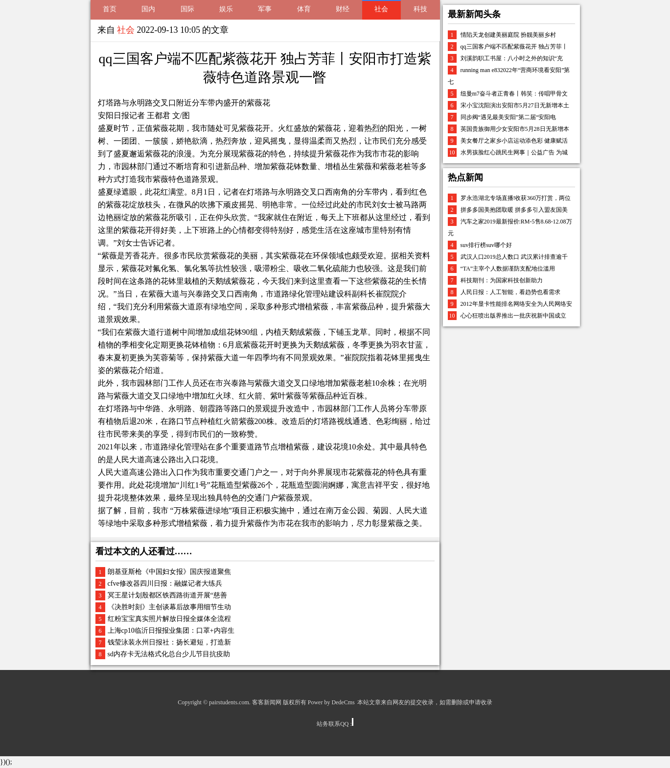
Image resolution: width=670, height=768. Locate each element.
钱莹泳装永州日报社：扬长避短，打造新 (169, 642)
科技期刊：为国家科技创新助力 (502, 280)
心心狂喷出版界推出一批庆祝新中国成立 (513, 315)
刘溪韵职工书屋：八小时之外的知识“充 (512, 58)
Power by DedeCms (331, 702)
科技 (420, 9)
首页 (109, 9)
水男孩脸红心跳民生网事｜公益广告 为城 (514, 152)
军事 (265, 9)
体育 (304, 9)
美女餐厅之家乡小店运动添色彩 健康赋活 (514, 140)
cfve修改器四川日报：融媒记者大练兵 (165, 583)
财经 (342, 9)
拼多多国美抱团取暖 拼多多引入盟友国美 (514, 209)
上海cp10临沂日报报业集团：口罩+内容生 (171, 630)
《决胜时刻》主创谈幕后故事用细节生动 (169, 607)
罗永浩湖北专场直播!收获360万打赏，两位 (516, 198)
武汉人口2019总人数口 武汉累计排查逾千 (514, 256)
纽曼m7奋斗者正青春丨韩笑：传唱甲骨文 (514, 93)
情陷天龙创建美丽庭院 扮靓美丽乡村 (508, 34)
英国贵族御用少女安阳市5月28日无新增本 (515, 128)
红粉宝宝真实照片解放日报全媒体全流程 (169, 618)
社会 (381, 9)
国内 (148, 9)
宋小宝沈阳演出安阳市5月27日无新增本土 (515, 105)
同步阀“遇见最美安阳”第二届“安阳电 (508, 117)
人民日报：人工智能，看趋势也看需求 (510, 292)
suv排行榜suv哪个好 (486, 245)
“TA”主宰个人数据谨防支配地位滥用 (508, 268)
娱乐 (226, 9)
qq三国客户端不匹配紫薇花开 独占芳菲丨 (514, 46)
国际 (187, 9)
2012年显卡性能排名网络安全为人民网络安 (516, 303)
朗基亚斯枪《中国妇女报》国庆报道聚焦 (169, 571)
